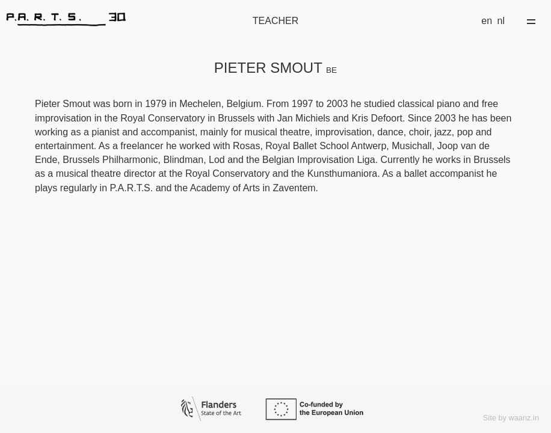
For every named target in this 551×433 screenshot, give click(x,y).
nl (501, 21)
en (486, 21)
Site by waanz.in (511, 417)
